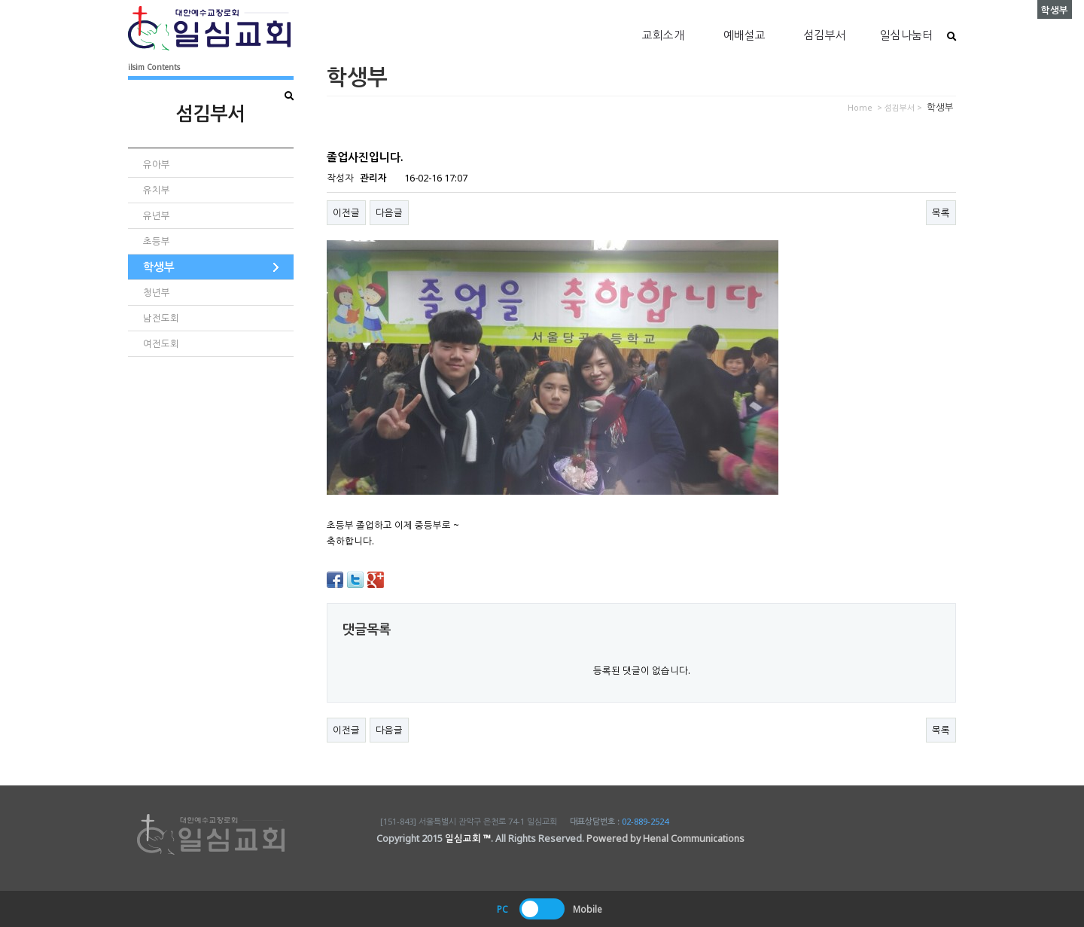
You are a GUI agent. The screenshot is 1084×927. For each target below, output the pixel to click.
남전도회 (161, 318)
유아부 (156, 164)
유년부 (156, 215)
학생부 (159, 266)
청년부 (156, 292)
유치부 (156, 190)
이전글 (346, 212)
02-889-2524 (645, 821)
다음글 (389, 212)
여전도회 (161, 343)
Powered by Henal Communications (665, 838)
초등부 (156, 241)
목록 (941, 212)
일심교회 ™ (468, 838)
